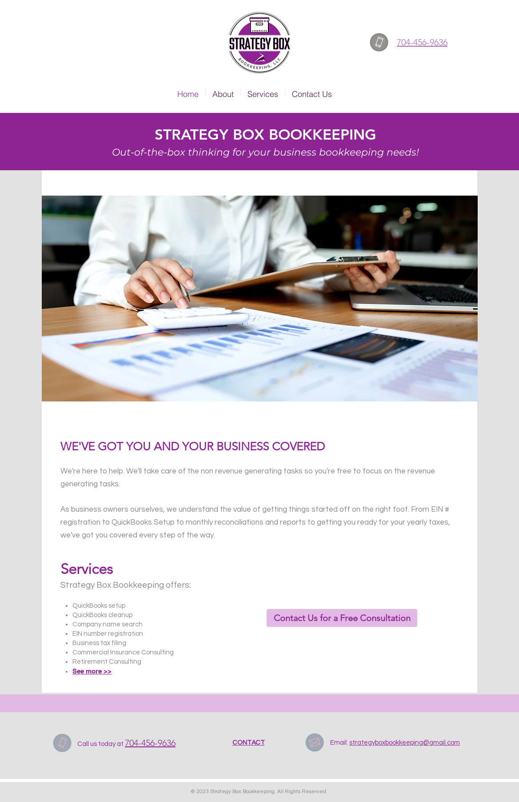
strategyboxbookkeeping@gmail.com (404, 742)
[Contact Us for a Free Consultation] (342, 618)
